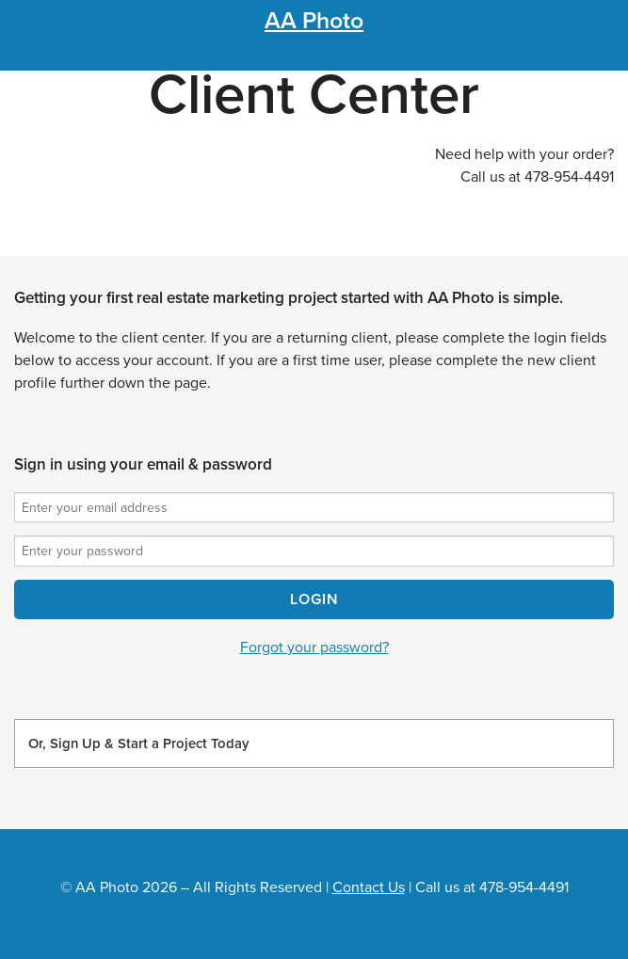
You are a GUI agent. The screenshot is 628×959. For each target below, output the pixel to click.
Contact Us (368, 887)
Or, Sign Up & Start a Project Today (138, 743)
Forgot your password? (314, 647)
